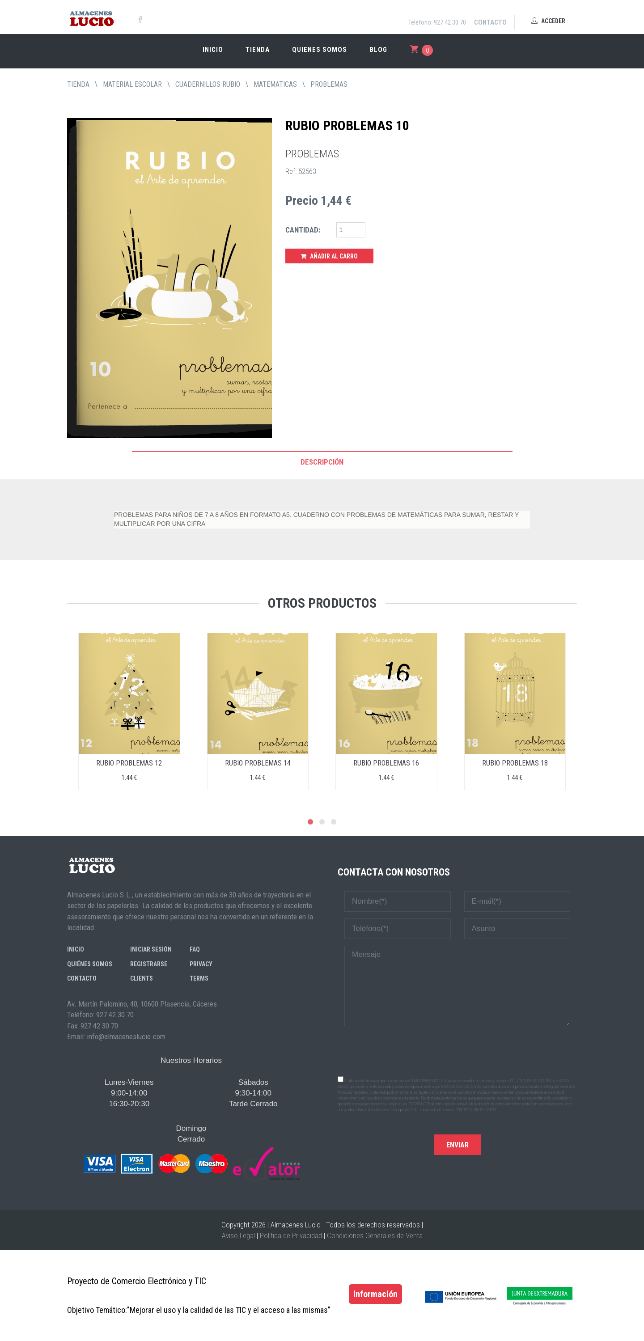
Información (375, 1294)
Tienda (258, 50)
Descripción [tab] (322, 461)
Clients (141, 978)
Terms (199, 978)
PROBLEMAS (328, 84)
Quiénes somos (89, 964)
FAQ (195, 949)
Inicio (213, 50)
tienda (78, 84)
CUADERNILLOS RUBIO (207, 84)
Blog (378, 50)
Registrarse (148, 964)
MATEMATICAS (275, 84)
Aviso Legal (238, 1235)
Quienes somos (319, 50)
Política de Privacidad (291, 1235)
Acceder (548, 21)
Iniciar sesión (151, 949)
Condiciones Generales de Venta (375, 1235)
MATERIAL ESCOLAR (132, 84)
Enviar (457, 1145)
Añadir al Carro (329, 256)
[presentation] (457, 1050)
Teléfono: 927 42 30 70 (437, 22)
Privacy (201, 964)
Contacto (490, 22)
